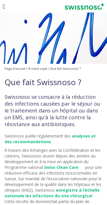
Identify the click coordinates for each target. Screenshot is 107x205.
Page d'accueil (15, 69)
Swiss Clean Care (61, 167)
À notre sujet (37, 69)
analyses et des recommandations (50, 138)
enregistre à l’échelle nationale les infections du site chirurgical (52, 192)
